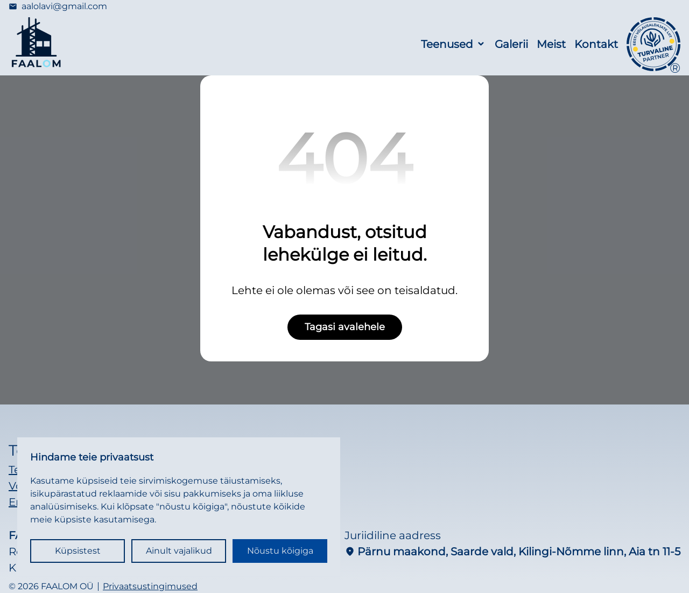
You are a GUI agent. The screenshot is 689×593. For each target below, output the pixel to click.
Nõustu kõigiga (280, 551)
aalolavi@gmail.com (58, 6)
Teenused (447, 44)
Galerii (511, 44)
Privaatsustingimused (150, 586)
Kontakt (596, 44)
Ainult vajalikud (179, 551)
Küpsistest (78, 551)
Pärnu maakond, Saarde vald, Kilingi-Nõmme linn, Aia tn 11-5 (512, 551)
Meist (551, 44)
